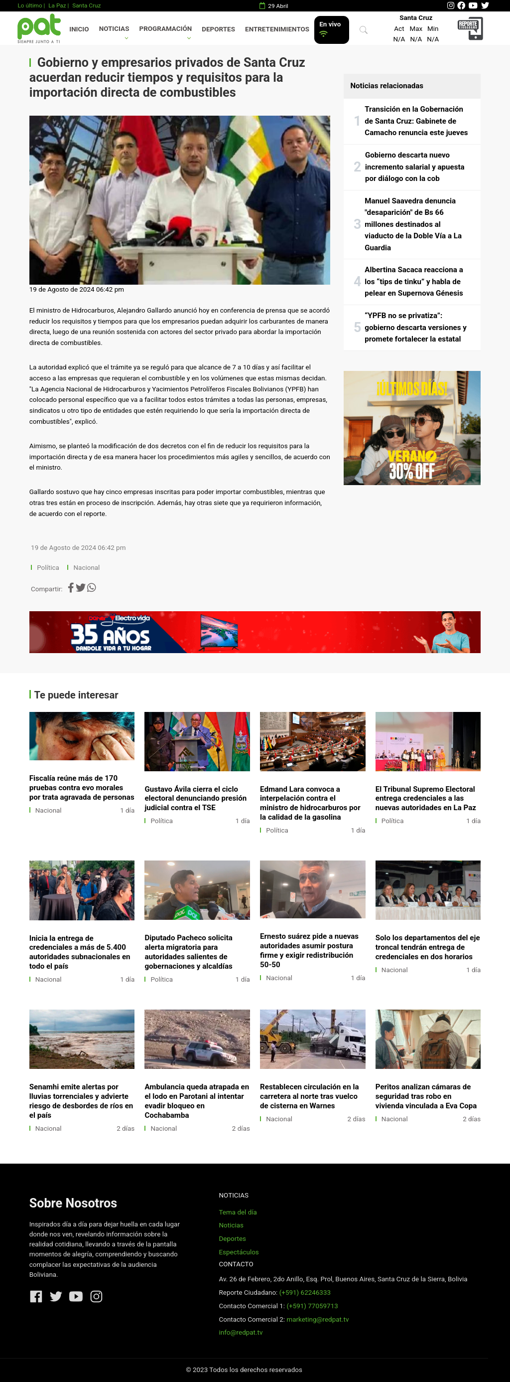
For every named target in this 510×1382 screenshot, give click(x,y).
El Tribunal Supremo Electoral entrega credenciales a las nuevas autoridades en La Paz (426, 799)
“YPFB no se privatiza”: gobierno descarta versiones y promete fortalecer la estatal (416, 327)
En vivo (330, 29)
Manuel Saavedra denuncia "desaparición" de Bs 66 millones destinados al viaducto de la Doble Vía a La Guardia (413, 224)
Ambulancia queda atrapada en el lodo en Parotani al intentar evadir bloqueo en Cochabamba (196, 1101)
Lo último (29, 5)
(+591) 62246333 (305, 1292)
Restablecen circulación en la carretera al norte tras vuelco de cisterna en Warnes (309, 1096)
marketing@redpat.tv (317, 1319)
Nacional (88, 567)
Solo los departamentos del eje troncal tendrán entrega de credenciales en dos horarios (428, 947)
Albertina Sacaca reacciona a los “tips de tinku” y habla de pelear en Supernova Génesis (414, 281)
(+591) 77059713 (312, 1306)
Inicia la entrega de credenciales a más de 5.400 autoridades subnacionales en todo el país (79, 952)
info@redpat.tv (240, 1332)
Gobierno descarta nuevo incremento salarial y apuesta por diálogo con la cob (415, 167)
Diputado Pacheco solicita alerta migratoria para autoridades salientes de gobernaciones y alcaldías (188, 952)
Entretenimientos (277, 29)
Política (48, 567)
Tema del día (237, 1212)
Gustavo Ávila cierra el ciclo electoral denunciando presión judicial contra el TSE (195, 799)
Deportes (218, 29)
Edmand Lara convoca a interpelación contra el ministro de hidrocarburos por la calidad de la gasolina (310, 803)
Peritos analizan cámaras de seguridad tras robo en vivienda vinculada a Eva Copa (426, 1096)
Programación (165, 28)
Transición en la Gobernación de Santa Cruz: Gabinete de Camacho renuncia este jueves (416, 121)
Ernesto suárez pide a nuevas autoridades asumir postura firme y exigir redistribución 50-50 (309, 950)
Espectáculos (238, 1252)
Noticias (114, 28)
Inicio (79, 29)
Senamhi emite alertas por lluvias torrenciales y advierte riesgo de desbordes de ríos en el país (81, 1101)
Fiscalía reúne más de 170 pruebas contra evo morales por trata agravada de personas (81, 788)
